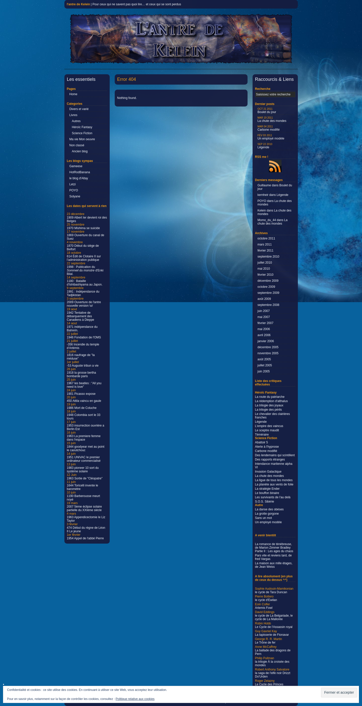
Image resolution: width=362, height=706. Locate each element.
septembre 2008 (268, 305)
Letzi (72, 184)
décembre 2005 (268, 347)
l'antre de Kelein (78, 4)
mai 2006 (264, 329)
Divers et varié (79, 109)
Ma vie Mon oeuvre (82, 139)
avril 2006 (264, 335)
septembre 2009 (268, 293)
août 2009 (264, 299)
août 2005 (264, 359)
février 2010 (265, 274)
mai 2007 (264, 317)
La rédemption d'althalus (271, 401)
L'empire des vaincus (269, 426)
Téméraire (262, 434)
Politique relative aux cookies (135, 699)
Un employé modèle (271, 137)
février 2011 (265, 250)
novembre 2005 (268, 353)
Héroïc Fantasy (82, 127)
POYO (73, 190)
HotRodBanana (79, 172)
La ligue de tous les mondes (274, 480)
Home (73, 94)
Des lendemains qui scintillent (275, 455)
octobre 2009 (266, 287)
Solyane (74, 196)
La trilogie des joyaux (269, 405)
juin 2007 (264, 311)
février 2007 (265, 323)
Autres (76, 121)
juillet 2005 (265, 365)
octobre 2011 (266, 238)
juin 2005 (264, 371)
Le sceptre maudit (267, 430)
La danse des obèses (269, 509)
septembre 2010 (268, 256)
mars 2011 (265, 244)
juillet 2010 (265, 262)
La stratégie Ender (267, 488)
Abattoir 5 (261, 442)
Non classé (76, 145)
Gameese (76, 166)
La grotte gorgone (267, 513)
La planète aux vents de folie (274, 484)
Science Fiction (82, 133)
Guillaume (264, 185)
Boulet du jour (267, 111)
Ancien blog (80, 151)
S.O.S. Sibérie (264, 501)
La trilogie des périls (268, 409)
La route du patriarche (270, 397)
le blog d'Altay (78, 178)
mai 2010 (264, 268)
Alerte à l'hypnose (267, 446)
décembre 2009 (268, 281)
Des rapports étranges (270, 459)
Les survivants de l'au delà (273, 497)
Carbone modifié (269, 128)
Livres (73, 115)
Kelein (262, 210)
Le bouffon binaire (267, 493)
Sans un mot (263, 518)
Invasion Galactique (268, 471)
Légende (265, 146)
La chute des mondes (272, 119)
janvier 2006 (266, 341)
